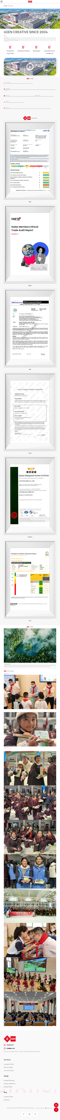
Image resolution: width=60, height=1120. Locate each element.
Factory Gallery (8, 1067)
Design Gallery (8, 1087)
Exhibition (7, 1100)
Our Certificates (9, 1070)
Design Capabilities (9, 1083)
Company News (8, 1097)
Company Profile (9, 1064)
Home (5, 6)
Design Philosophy (9, 1080)
